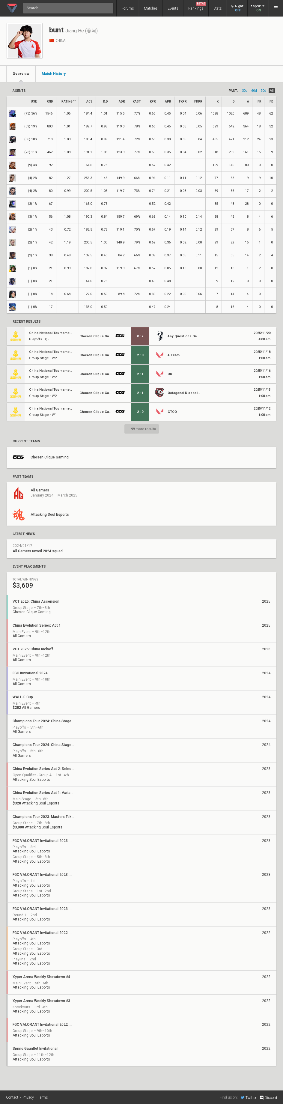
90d (263, 91)
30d (245, 91)
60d (254, 91)
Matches (151, 8)
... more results (141, 429)
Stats (217, 8)
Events (173, 8)
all (272, 91)
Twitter (248, 1097)
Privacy (28, 1097)
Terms (43, 1097)
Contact (12, 1097)
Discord (268, 1097)
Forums (127, 8)
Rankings (197, 6)
